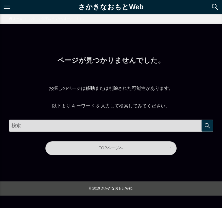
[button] (215, 7)
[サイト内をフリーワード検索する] (111, 126)
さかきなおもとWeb (110, 6)
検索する (207, 126)
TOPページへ (111, 148)
